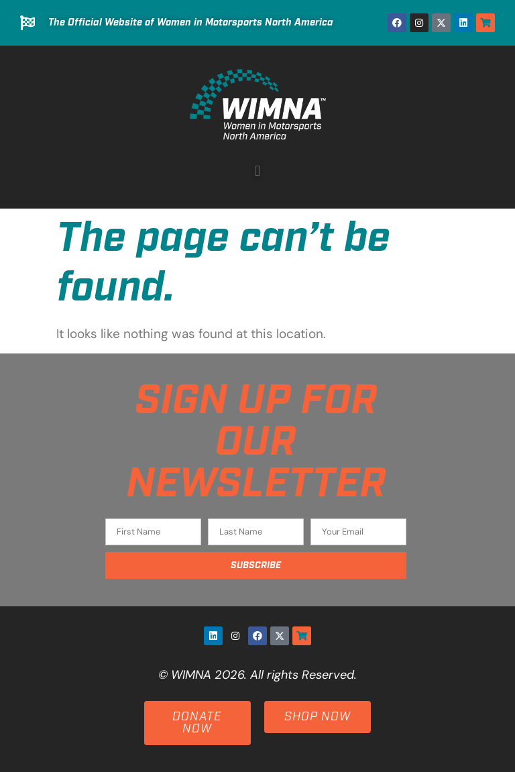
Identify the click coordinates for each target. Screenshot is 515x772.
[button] (257, 171)
